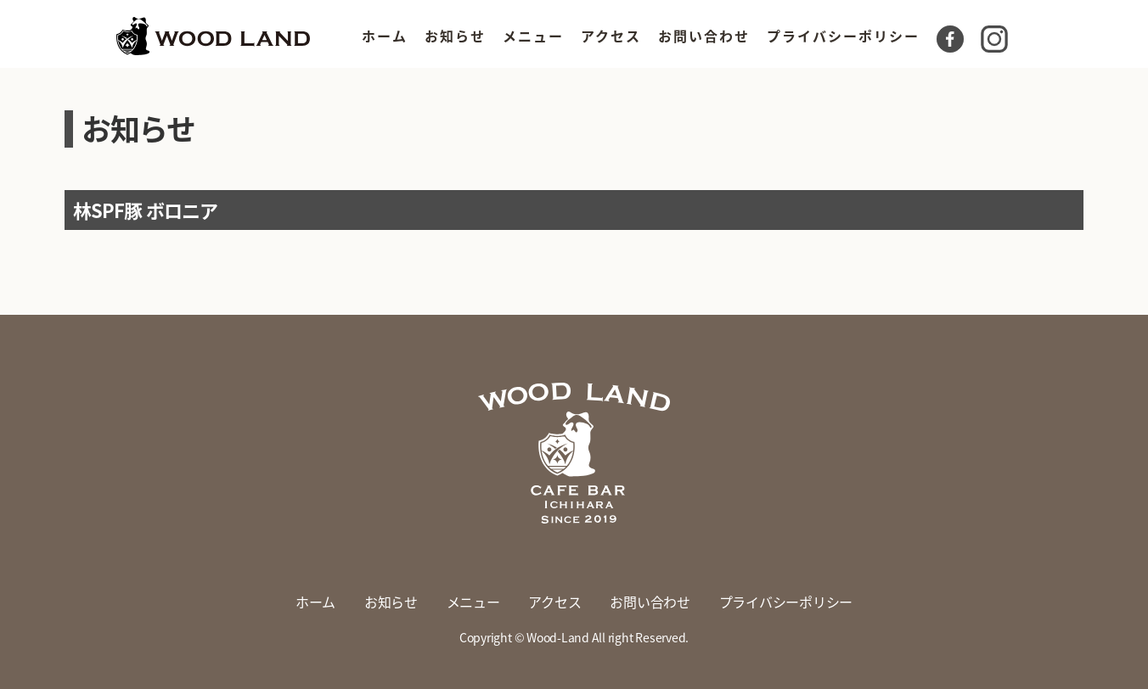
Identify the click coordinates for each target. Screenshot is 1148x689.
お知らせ (455, 35)
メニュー (533, 35)
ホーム (385, 35)
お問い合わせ (704, 35)
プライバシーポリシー (843, 35)
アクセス (611, 35)
